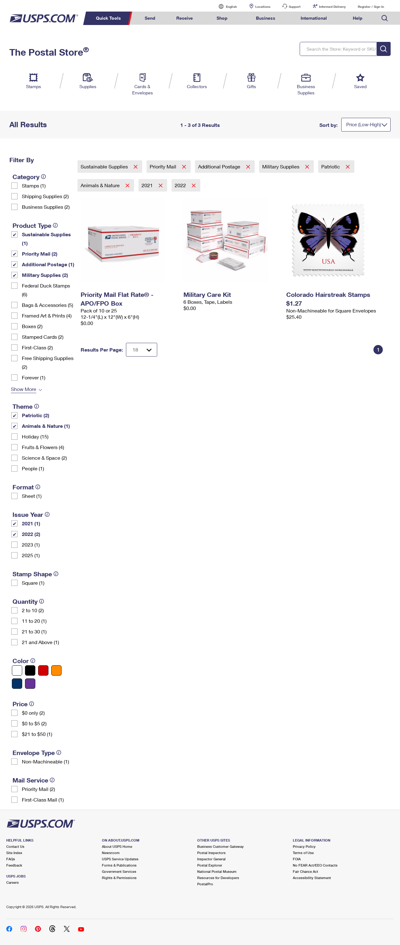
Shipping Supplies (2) (45, 196)
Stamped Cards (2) (42, 337)
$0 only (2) (33, 713)
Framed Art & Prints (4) (47, 315)
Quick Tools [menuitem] (108, 18)
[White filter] (17, 670)
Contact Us (15, 846)
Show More (23, 389)
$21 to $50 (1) (37, 734)
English (225, 6)
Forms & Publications (119, 865)
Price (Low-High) (363, 124)
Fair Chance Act (305, 871)
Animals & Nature (101, 185)
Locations (262, 6)
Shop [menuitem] (222, 18)
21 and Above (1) (40, 642)
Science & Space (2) (44, 458)
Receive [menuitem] (184, 18)
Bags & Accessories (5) (47, 305)
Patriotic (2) (35, 415)
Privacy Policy (304, 846)
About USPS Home (117, 846)
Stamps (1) (34, 185)
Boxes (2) (32, 326)
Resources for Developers (218, 878)
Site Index (14, 853)
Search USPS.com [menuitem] (384, 18)
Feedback (14, 865)
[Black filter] (30, 670)
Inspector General (211, 859)
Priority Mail (164, 166)
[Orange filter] (56, 670)
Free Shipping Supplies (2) (47, 362)
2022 (181, 185)
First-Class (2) (37, 347)
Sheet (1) (32, 496)
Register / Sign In (371, 6)
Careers (12, 882)
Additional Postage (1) (48, 264)
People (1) (33, 468)
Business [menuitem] (265, 18)
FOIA (297, 859)
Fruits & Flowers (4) (43, 447)
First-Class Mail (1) (43, 799)
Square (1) (33, 583)
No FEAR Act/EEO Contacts (315, 865)
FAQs (10, 859)
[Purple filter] (30, 683)
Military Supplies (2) (45, 275)
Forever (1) (33, 377)
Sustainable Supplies (105, 166)
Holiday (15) (35, 436)
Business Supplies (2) (46, 207)
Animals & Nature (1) (46, 426)
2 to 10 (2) (33, 610)
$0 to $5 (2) (34, 723)
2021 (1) (31, 523)
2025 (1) (31, 555)
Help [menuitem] (357, 18)
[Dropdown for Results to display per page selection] (141, 350)
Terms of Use (303, 853)
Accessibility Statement (312, 878)
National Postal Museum (217, 871)
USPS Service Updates (120, 859)
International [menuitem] (314, 18)
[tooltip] (43, 176)
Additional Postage (220, 166)
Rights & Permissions (119, 878)
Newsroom (111, 853)
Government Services (119, 871)
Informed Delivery (332, 6)
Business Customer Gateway (220, 846)
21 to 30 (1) (34, 631)
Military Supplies (281, 166)
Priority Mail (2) (40, 254)
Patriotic (331, 166)
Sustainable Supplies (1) (46, 238)
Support (295, 6)
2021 (148, 185)
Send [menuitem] (150, 18)
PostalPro (205, 884)
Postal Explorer (209, 865)
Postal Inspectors (211, 853)
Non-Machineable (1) (45, 761)
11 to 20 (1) (34, 621)
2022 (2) (31, 534)
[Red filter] (43, 670)
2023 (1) (31, 545)
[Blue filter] (17, 683)
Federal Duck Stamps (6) (46, 289)
